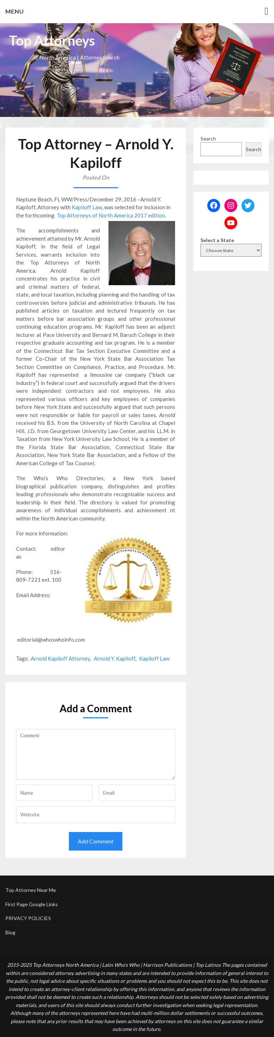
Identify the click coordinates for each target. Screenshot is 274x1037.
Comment (95, 754)
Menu (14, 11)
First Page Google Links (31, 904)
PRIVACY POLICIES (28, 918)
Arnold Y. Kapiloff (114, 658)
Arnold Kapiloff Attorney (60, 658)
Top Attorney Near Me (30, 890)
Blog (10, 932)
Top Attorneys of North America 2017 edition (111, 215)
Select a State (217, 240)
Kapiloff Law (87, 207)
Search (208, 138)
